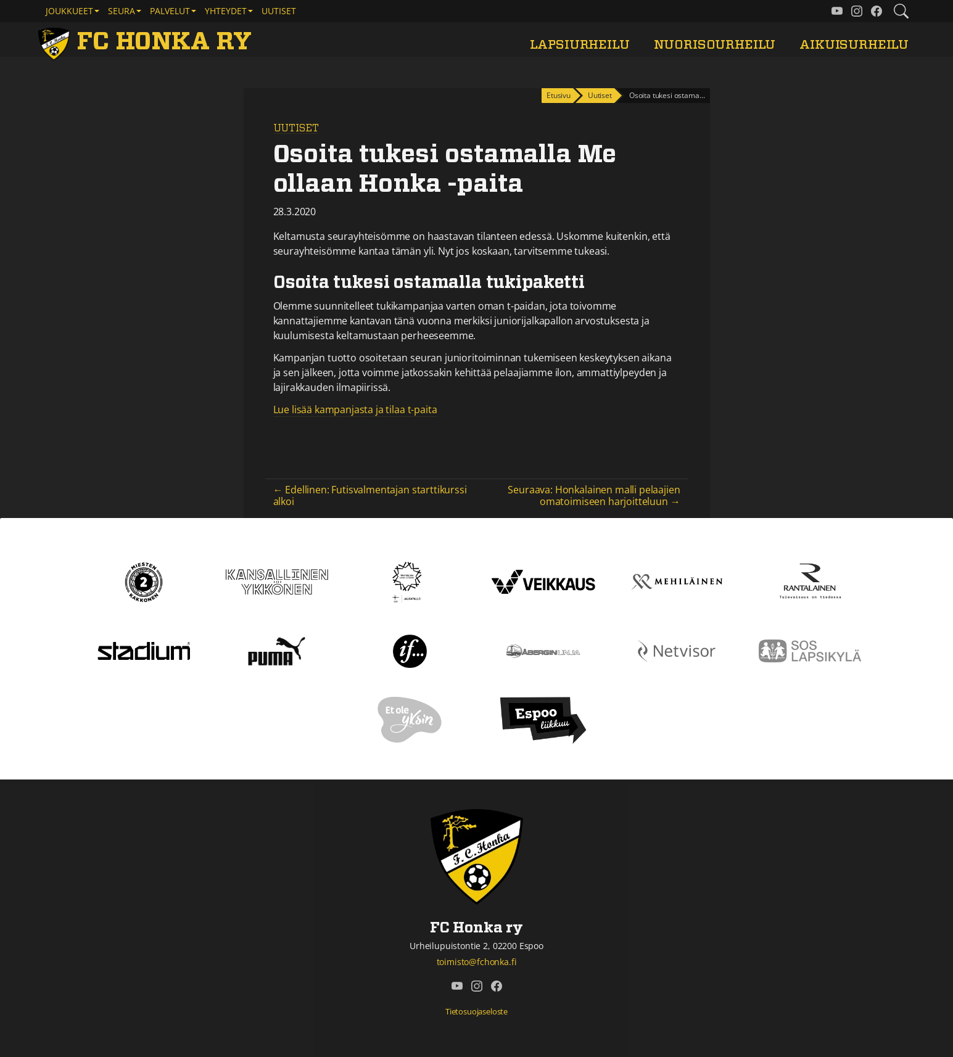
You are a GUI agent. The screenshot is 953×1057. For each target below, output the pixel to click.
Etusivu (559, 95)
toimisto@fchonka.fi (477, 962)
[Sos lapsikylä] (810, 650)
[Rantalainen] (809, 581)
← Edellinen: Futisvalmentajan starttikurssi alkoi (370, 495)
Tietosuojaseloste (476, 1011)
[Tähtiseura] (410, 581)
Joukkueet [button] (69, 11)
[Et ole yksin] (410, 719)
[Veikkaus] (543, 581)
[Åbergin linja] (543, 650)
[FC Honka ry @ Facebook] (876, 11)
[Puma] (276, 650)
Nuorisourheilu (715, 44)
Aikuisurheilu (854, 44)
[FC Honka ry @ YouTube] (837, 11)
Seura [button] (121, 11)
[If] (410, 650)
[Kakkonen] (143, 581)
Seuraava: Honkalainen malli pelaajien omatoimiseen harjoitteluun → (594, 495)
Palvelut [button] (170, 11)
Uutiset (279, 11)
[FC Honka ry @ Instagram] (857, 11)
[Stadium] (143, 650)
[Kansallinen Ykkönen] (277, 581)
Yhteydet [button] (226, 11)
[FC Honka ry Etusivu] (147, 42)
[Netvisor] (676, 650)
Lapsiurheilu (580, 44)
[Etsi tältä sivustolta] (901, 11)
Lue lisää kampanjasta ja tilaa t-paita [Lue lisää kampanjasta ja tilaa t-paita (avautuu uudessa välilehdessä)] (355, 409)
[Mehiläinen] (676, 581)
